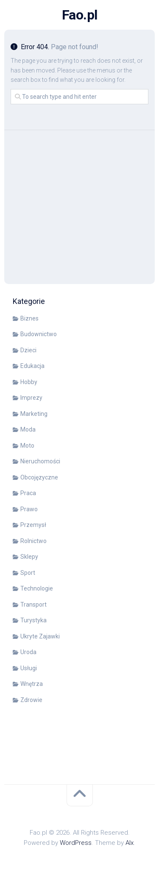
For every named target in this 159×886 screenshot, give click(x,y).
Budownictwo (38, 334)
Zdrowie (31, 700)
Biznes (29, 318)
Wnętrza (31, 683)
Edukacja (32, 365)
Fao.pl (80, 15)
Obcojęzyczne (39, 477)
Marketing (33, 413)
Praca (28, 493)
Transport (33, 604)
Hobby (28, 382)
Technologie (36, 588)
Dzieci (28, 350)
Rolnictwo (33, 541)
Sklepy (29, 556)
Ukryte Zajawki (40, 636)
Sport (27, 572)
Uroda (28, 652)
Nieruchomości (40, 461)
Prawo (29, 509)
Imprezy (31, 397)
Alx (130, 843)
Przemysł (33, 524)
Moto (27, 445)
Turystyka (33, 620)
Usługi (28, 668)
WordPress (76, 843)
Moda (28, 429)
